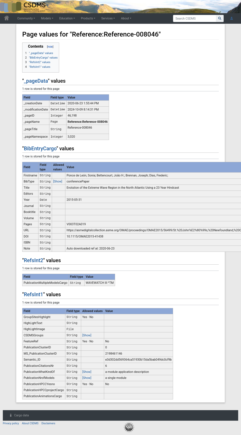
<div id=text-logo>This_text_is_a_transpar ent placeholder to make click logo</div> (6, 6)
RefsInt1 (33, 295)
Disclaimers (48, 423)
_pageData (36, 81)
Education (66, 18)
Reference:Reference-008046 (88, 122)
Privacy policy (11, 423)
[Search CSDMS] (194, 18)
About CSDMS (30, 423)
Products (87, 18)
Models (46, 18)
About (125, 18)
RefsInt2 (33, 260)
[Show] (57, 181)
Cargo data (21, 415)
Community (25, 18)
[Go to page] (220, 18)
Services (107, 18)
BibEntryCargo (40, 149)
